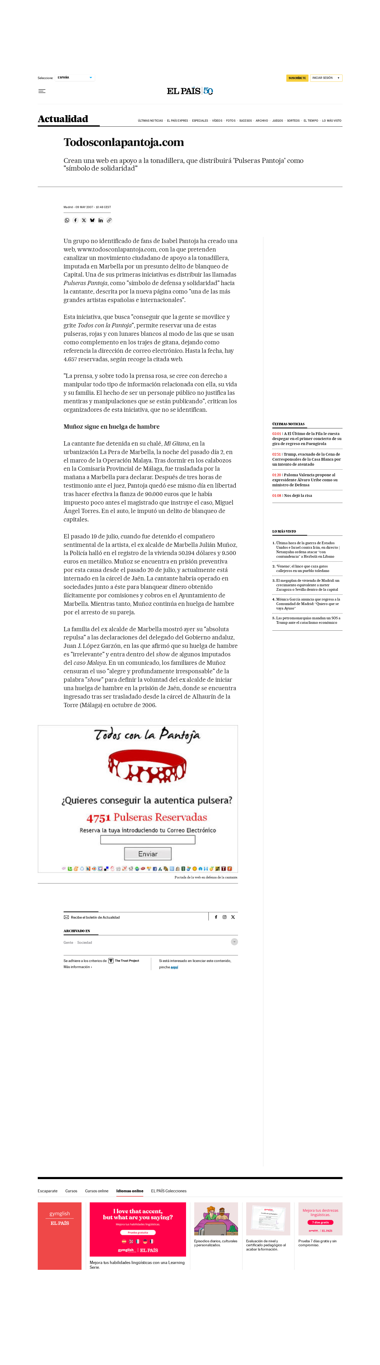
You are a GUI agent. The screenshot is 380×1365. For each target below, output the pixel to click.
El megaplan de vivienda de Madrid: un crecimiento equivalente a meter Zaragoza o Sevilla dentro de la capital (307, 585)
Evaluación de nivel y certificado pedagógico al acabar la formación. (266, 1245)
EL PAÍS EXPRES (177, 120)
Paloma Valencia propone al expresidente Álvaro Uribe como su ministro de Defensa (305, 480)
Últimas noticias (150, 120)
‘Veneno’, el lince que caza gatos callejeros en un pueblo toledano (302, 568)
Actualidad (63, 119)
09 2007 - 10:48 (93, 207)
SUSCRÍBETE (297, 78)
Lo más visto (331, 120)
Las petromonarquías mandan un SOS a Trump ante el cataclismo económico (308, 620)
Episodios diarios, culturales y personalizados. (216, 1243)
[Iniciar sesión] (326, 78)
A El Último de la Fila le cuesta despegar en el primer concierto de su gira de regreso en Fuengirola (306, 438)
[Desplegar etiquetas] (234, 941)
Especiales (200, 120)
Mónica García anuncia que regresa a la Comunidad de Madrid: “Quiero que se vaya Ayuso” (308, 603)
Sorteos (293, 120)
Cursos (71, 1191)
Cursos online (96, 1191)
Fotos (230, 120)
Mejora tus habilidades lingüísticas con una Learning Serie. (137, 1265)
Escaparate (48, 1191)
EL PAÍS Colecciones (169, 1191)
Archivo (262, 120)
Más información (78, 967)
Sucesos (245, 120)
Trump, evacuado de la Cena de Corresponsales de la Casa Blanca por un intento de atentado (306, 459)
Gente (68, 942)
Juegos (277, 120)
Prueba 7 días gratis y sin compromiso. (317, 1243)
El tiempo (311, 120)
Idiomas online (129, 1191)
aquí (174, 967)
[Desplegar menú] (42, 91)
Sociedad (84, 942)
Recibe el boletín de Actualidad (95, 917)
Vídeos (217, 120)
